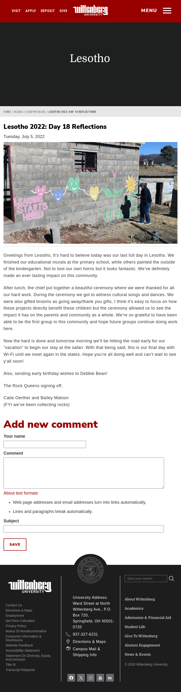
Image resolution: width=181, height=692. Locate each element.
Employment (15, 615)
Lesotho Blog (35, 111)
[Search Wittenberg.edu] (146, 578)
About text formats (21, 493)
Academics (134, 608)
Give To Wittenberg (141, 636)
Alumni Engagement (142, 645)
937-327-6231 (85, 634)
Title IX (11, 665)
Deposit (48, 11)
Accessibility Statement (23, 650)
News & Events (138, 654)
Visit (16, 11)
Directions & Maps (19, 610)
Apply (30, 11)
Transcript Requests (20, 670)
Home (7, 111)
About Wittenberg (140, 599)
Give (63, 11)
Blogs (18, 111)
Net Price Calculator (20, 621)
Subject (11, 521)
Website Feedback (19, 645)
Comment (13, 453)
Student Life (135, 627)
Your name (14, 436)
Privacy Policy (16, 626)
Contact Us (14, 605)
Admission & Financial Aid (148, 618)
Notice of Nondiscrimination (26, 631)
